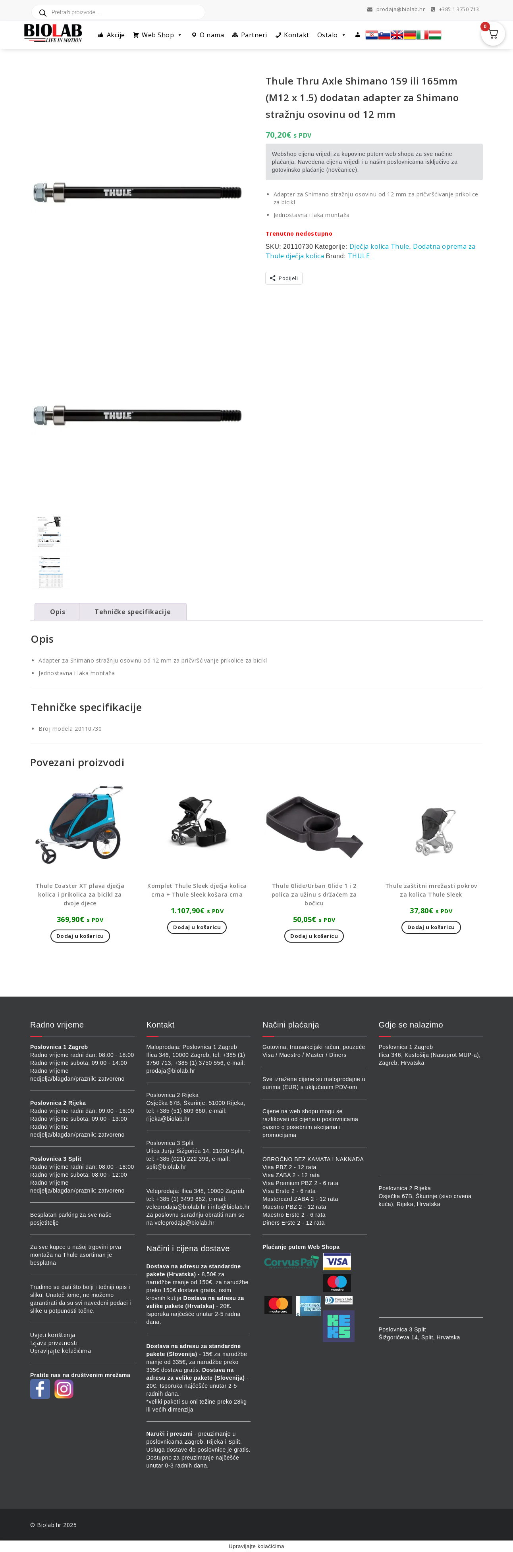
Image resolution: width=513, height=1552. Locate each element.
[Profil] (358, 35)
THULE (359, 256)
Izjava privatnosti (53, 1342)
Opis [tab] (57, 611)
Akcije (116, 35)
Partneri (254, 35)
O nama (212, 35)
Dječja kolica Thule (379, 246)
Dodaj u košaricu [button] (80, 935)
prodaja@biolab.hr (396, 9)
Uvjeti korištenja (52, 1335)
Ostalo (332, 35)
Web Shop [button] (162, 35)
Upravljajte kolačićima (60, 1350)
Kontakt (296, 35)
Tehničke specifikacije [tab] (132, 611)
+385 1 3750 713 (455, 9)
